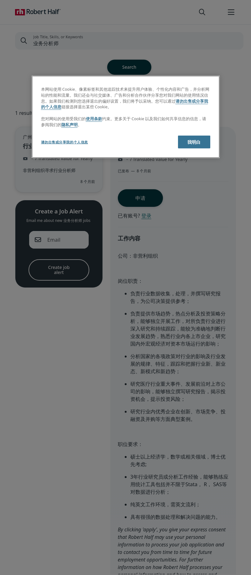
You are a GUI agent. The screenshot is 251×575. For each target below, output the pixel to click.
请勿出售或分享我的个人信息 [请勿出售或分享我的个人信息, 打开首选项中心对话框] (64, 142)
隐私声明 (69, 124)
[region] (126, 117)
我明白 (194, 142)
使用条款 (94, 118)
